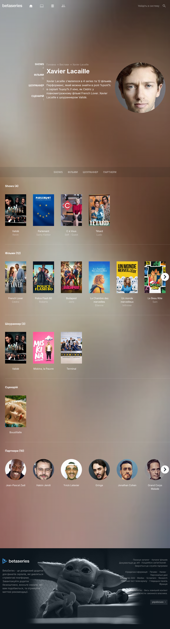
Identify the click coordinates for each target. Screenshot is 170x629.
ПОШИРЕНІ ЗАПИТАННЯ (154, 563)
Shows (58, 172)
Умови (162, 572)
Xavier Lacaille (80, 64)
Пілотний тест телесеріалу (134, 581)
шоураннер (90, 172)
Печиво (153, 572)
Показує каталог (141, 560)
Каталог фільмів (159, 560)
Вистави (64, 64)
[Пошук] (164, 6)
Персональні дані (158, 575)
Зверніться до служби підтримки (151, 566)
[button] (15, 475)
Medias (140, 578)
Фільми (73, 172)
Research (163, 578)
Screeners (151, 578)
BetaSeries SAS (127, 578)
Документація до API (129, 563)
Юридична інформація (136, 572)
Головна (51, 64)
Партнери (109, 172)
